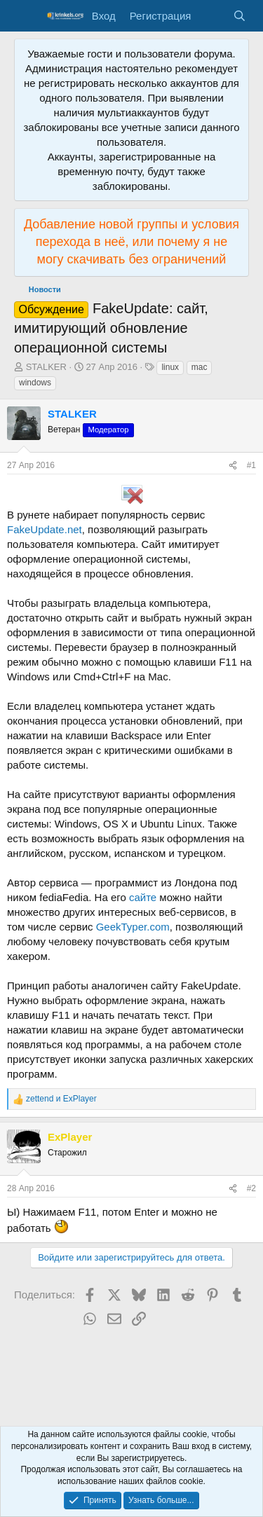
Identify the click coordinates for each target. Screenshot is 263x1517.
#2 (251, 1188)
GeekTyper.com (133, 927)
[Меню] (26, 16)
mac (199, 367)
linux (170, 367)
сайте (142, 897)
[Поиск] (239, 16)
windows (35, 382)
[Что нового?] (211, 16)
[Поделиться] (233, 466)
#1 (251, 465)
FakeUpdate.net (44, 529)
